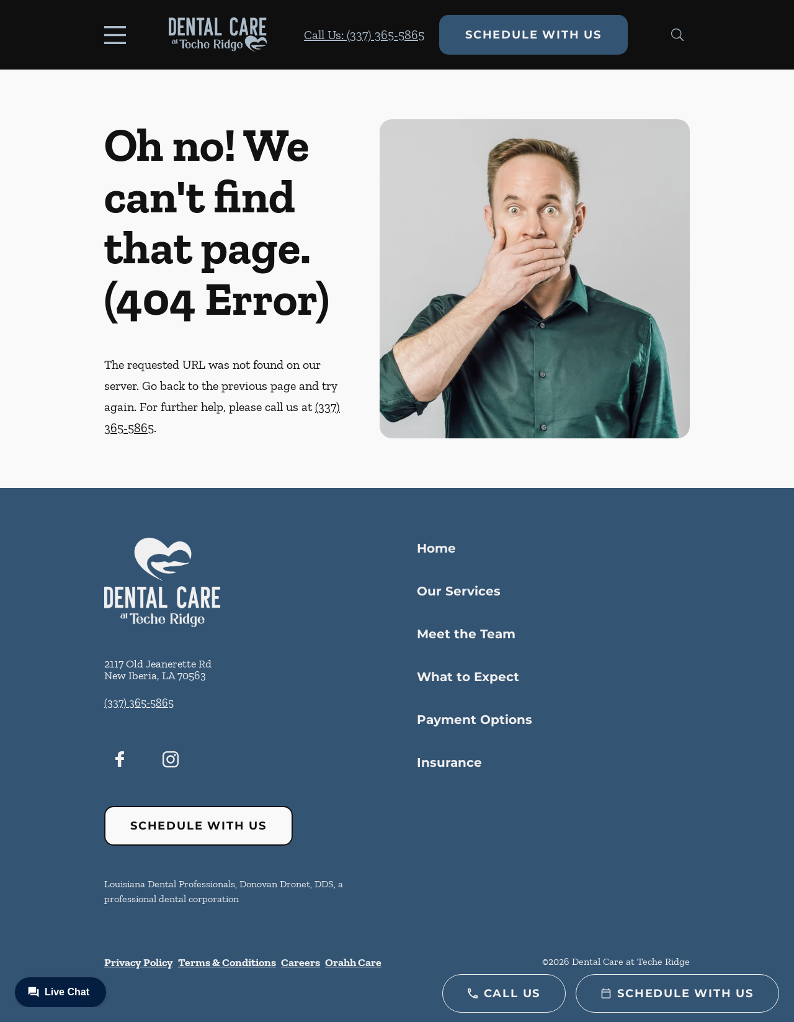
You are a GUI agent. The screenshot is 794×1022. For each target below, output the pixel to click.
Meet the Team (466, 633)
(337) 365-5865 (139, 703)
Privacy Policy (138, 962)
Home (436, 548)
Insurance (449, 762)
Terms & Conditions (227, 962)
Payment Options (474, 719)
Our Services (459, 591)
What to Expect (468, 676)
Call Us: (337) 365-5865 (364, 34)
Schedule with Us (533, 35)
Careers (300, 962)
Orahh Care (353, 962)
